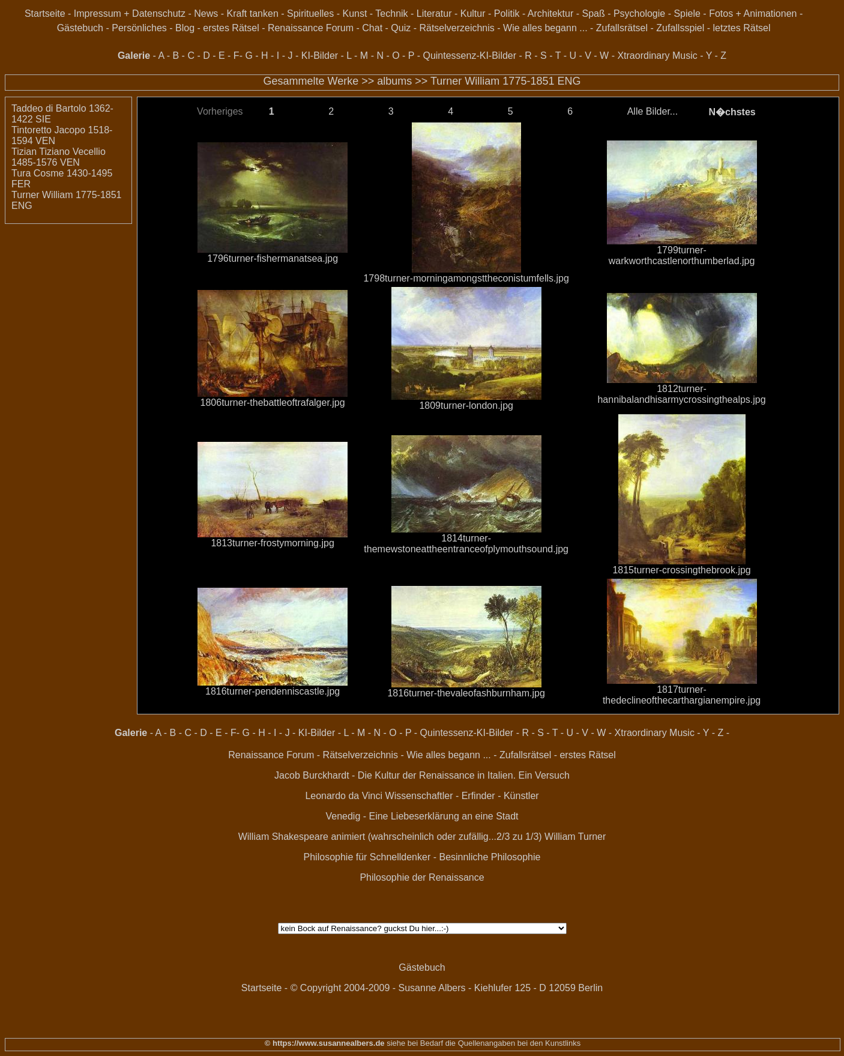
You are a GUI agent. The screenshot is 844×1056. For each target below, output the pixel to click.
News (206, 13)
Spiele (687, 13)
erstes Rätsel (231, 28)
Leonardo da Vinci (343, 796)
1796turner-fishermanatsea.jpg (272, 258)
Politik (507, 13)
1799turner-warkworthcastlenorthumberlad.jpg (682, 255)
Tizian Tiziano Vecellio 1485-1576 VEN (58, 156)
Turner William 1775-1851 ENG (505, 81)
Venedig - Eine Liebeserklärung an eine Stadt (421, 816)
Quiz (401, 28)
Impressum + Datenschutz (129, 13)
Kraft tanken (253, 13)
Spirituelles (310, 13)
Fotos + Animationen (753, 13)
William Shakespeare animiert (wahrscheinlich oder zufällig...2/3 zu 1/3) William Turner (422, 836)
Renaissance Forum (311, 28)
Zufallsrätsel (622, 28)
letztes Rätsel (742, 28)
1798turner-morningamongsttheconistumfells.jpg (465, 278)
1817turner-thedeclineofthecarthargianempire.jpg (682, 694)
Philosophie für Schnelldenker (367, 857)
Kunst (354, 13)
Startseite (45, 13)
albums (394, 81)
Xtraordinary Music (657, 55)
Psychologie (639, 13)
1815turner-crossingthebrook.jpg (681, 570)
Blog (184, 28)
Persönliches (139, 28)
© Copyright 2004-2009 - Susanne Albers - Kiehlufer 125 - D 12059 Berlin (447, 988)
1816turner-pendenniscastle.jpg (272, 691)
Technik (391, 13)
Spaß (593, 13)
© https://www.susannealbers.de (325, 1043)
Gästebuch (80, 28)
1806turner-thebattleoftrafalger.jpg (272, 402)
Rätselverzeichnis (456, 28)
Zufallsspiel (680, 28)
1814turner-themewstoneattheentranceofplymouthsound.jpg (466, 543)
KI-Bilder (319, 55)
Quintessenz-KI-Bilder (469, 55)
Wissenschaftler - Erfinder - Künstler (462, 796)
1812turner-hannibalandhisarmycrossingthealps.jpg (681, 394)
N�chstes (731, 112)
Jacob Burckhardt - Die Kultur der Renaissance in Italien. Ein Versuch (422, 775)
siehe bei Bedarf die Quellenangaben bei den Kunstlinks (483, 1043)
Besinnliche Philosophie (489, 857)
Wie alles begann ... (545, 28)
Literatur (434, 13)
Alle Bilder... (652, 111)
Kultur (473, 13)
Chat (372, 28)
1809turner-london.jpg (466, 405)
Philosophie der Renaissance (422, 877)
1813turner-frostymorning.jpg (272, 543)
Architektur (550, 13)
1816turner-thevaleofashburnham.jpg (465, 693)
